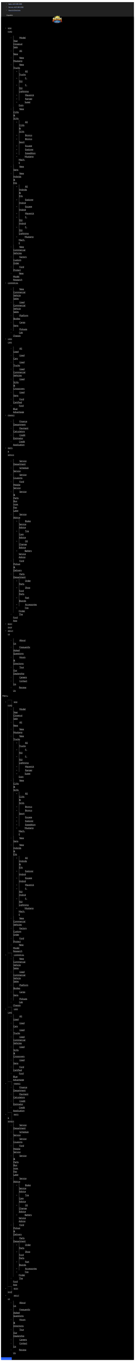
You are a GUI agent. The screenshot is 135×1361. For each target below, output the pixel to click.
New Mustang (18, 59)
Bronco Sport (25, 140)
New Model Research (18, 276)
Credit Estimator (19, 437)
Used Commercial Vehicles (19, 372)
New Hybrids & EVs (18, 178)
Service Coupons (19, 476)
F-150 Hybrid (23, 220)
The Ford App (18, 617)
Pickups (23, 329)
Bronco (28, 135)
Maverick (29, 95)
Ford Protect (18, 268)
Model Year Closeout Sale (19, 42)
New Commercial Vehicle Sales (19, 294)
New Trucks (18, 66)
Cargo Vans (19, 324)
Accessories (31, 604)
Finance (11, 415)
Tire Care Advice (24, 534)
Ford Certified (18, 401)
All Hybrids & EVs (23, 191)
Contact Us (20, 683)
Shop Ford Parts (24, 590)
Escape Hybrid (25, 208)
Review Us (19, 689)
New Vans (18, 168)
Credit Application (19, 443)
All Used (17, 350)
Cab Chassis (18, 334)
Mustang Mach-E (26, 159)
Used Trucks (19, 364)
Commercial (13, 283)
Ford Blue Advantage (18, 408)
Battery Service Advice (25, 554)
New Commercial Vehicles (19, 250)
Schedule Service (21, 469)
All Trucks (23, 73)
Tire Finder (23, 609)
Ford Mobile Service (18, 484)
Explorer (29, 149)
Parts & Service (11, 451)
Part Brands (24, 599)
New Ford (10, 30)
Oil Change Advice (23, 544)
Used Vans (19, 394)
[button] (7, 695)
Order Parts (25, 582)
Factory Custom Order (20, 260)
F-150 (23, 80)
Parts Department (19, 576)
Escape (28, 145)
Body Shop (10, 626)
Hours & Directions (19, 660)
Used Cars (10, 341)
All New (17, 52)
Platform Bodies (20, 317)
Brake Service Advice (25, 524)
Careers (23, 677)
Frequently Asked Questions (21, 650)
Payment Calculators (20, 430)
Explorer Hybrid (26, 201)
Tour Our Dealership (18, 670)
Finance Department (20, 423)
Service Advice (19, 516)
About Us (10, 632)
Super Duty (24, 104)
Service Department (19, 463)
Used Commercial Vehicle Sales (19, 307)
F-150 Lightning (24, 88)
